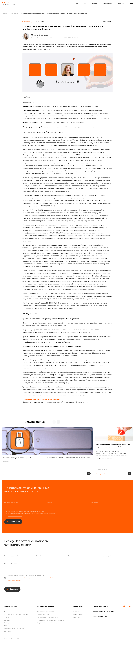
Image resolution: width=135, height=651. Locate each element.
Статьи (7, 474)
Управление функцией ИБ (46, 612)
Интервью (27, 21)
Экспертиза (107, 3)
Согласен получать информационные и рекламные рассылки (24, 511)
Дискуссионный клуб (100, 607)
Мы (85, 3)
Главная (4, 13)
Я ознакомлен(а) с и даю (31, 515)
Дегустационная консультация (47, 623)
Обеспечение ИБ (43, 614)
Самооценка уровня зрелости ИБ (16, 614)
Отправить (14, 589)
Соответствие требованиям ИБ (48, 617)
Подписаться (15, 521)
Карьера (121, 3)
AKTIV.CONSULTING (10, 607)
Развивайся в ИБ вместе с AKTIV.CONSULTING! (41, 399)
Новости (76, 612)
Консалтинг (8, 620)
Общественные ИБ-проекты (14, 628)
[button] (58, 422)
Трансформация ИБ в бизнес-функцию (50, 620)
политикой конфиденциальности (29, 513)
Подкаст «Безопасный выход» (103, 611)
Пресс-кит (76, 617)
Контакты (7, 631)
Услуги (94, 3)
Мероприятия (78, 614)
